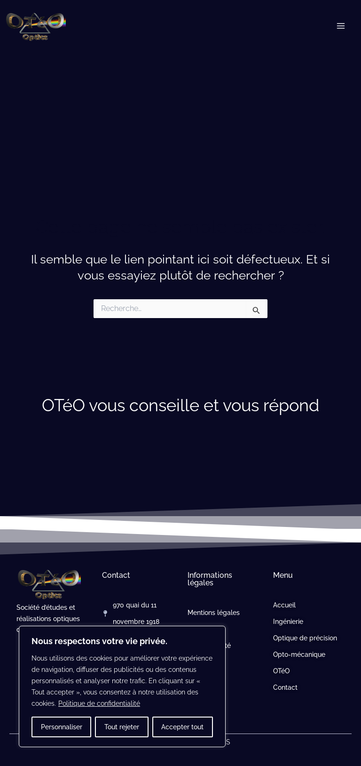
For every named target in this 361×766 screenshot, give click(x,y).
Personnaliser (61, 727)
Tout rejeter (121, 727)
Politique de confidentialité (99, 703)
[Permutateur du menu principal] (341, 26)
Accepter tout (182, 727)
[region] (122, 686)
